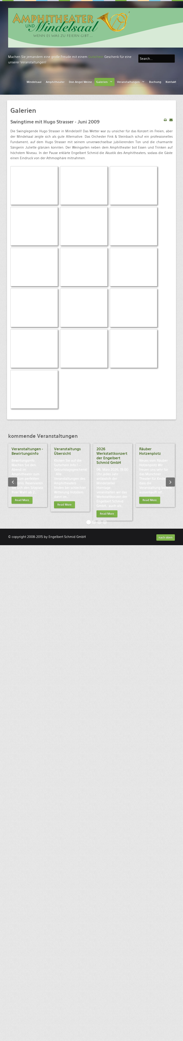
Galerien (102, 82)
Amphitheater (55, 82)
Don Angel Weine (80, 82)
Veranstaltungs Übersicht (67, 451)
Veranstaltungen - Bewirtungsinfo (27, 451)
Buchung (155, 82)
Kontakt (171, 82)
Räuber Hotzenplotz (150, 451)
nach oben (166, 537)
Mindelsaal (34, 82)
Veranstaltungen (128, 82)
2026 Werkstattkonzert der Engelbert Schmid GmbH (111, 456)
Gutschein (95, 57)
